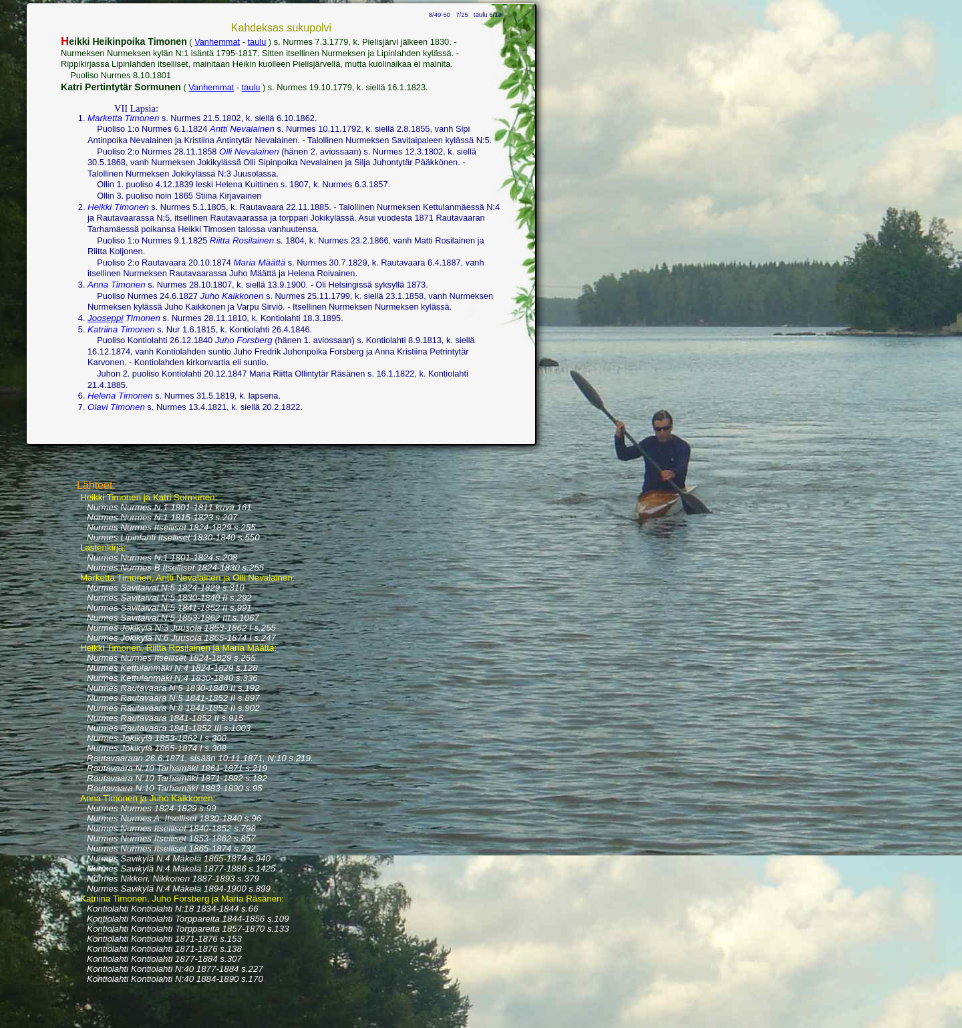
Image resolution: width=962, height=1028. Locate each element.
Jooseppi (105, 318)
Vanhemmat (217, 42)
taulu (257, 42)
